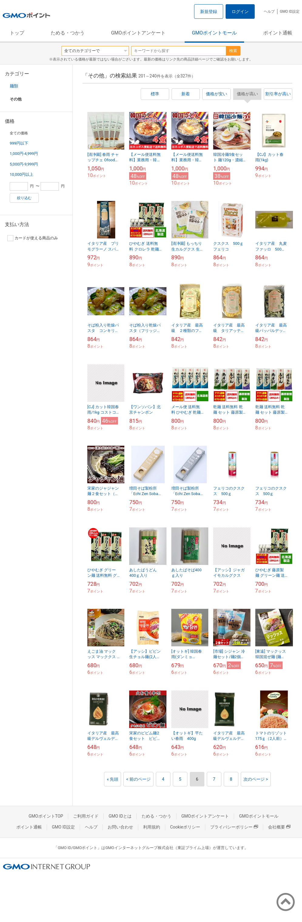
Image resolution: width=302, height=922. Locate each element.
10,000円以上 (21, 174)
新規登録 (208, 11)
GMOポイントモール (214, 33)
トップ (17, 33)
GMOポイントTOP (46, 816)
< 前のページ (138, 779)
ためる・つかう (68, 33)
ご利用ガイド (86, 816)
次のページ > (255, 779)
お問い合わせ (120, 827)
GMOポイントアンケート (138, 33)
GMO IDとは (120, 816)
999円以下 (19, 143)
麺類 (14, 86)
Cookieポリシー (185, 827)
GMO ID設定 (290, 11)
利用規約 (151, 827)
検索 (233, 50)
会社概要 (279, 827)
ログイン (240, 11)
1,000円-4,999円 (24, 153)
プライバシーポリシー (234, 827)
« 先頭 (112, 779)
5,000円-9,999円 (24, 164)
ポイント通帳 (277, 33)
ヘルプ (269, 11)
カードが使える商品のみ (32, 238)
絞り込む (24, 198)
